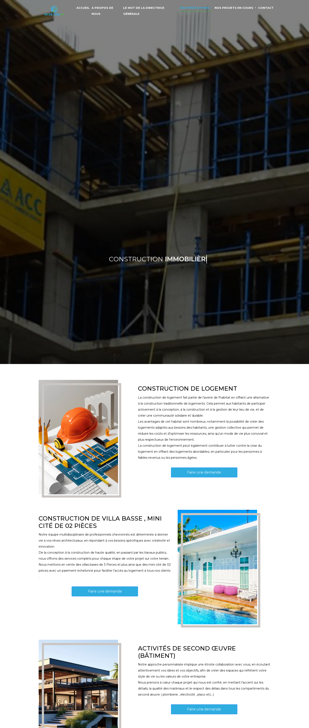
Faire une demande (204, 472)
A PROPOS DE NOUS (102, 10)
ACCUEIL (82, 7)
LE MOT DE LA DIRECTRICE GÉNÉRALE (143, 10)
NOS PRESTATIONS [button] (195, 7)
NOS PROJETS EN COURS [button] (234, 7)
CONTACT (266, 7)
